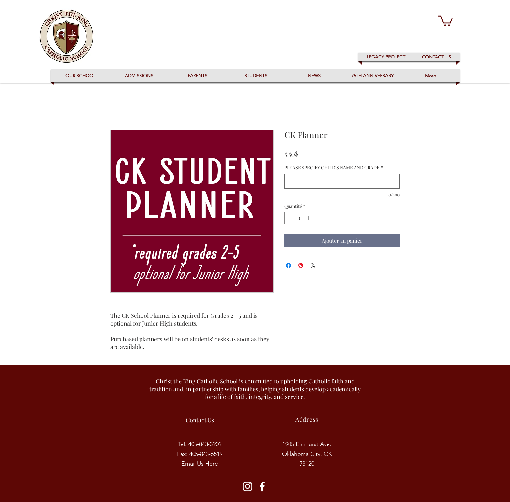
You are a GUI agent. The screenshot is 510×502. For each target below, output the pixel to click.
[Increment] (309, 218)
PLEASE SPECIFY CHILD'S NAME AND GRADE (333, 167)
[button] (445, 20)
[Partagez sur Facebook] (288, 265)
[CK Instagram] (247, 486)
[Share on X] (313, 265)
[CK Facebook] (262, 486)
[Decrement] (289, 218)
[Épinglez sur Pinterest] (301, 265)
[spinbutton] (299, 218)
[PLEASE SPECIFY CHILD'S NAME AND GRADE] (342, 181)
